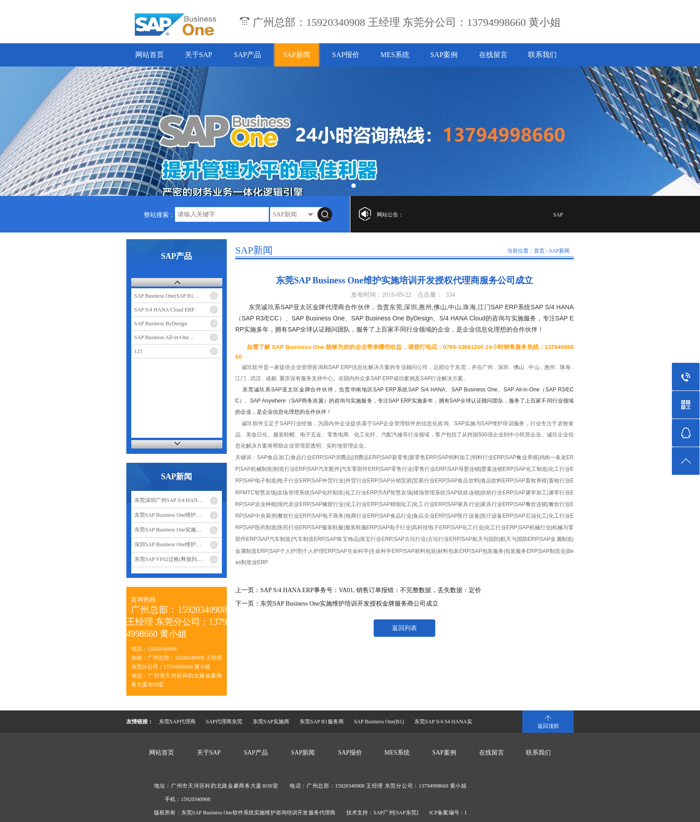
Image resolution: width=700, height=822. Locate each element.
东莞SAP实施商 (271, 721)
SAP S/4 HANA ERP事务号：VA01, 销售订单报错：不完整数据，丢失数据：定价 (370, 590)
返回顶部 (548, 726)
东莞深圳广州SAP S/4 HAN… (168, 500)
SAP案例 (444, 54)
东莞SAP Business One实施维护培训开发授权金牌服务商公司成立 (349, 603)
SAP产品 (247, 54)
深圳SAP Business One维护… (167, 544)
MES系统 (394, 54)
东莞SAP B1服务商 (322, 721)
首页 (539, 251)
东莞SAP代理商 (177, 721)
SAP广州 (383, 813)
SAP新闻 (296, 54)
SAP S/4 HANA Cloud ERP (164, 310)
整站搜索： (159, 215)
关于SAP (198, 54)
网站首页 (149, 54)
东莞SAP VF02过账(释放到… (168, 559)
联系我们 (542, 54)
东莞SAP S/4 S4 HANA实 (443, 721)
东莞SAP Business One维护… (167, 515)
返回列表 (404, 628)
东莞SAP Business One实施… (167, 530)
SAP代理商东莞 (224, 721)
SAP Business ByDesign (160, 323)
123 (138, 351)
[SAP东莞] (406, 813)
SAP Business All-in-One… (164, 337)
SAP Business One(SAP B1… (166, 296)
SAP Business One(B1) (379, 721)
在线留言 (493, 54)
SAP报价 (345, 54)
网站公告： (390, 215)
